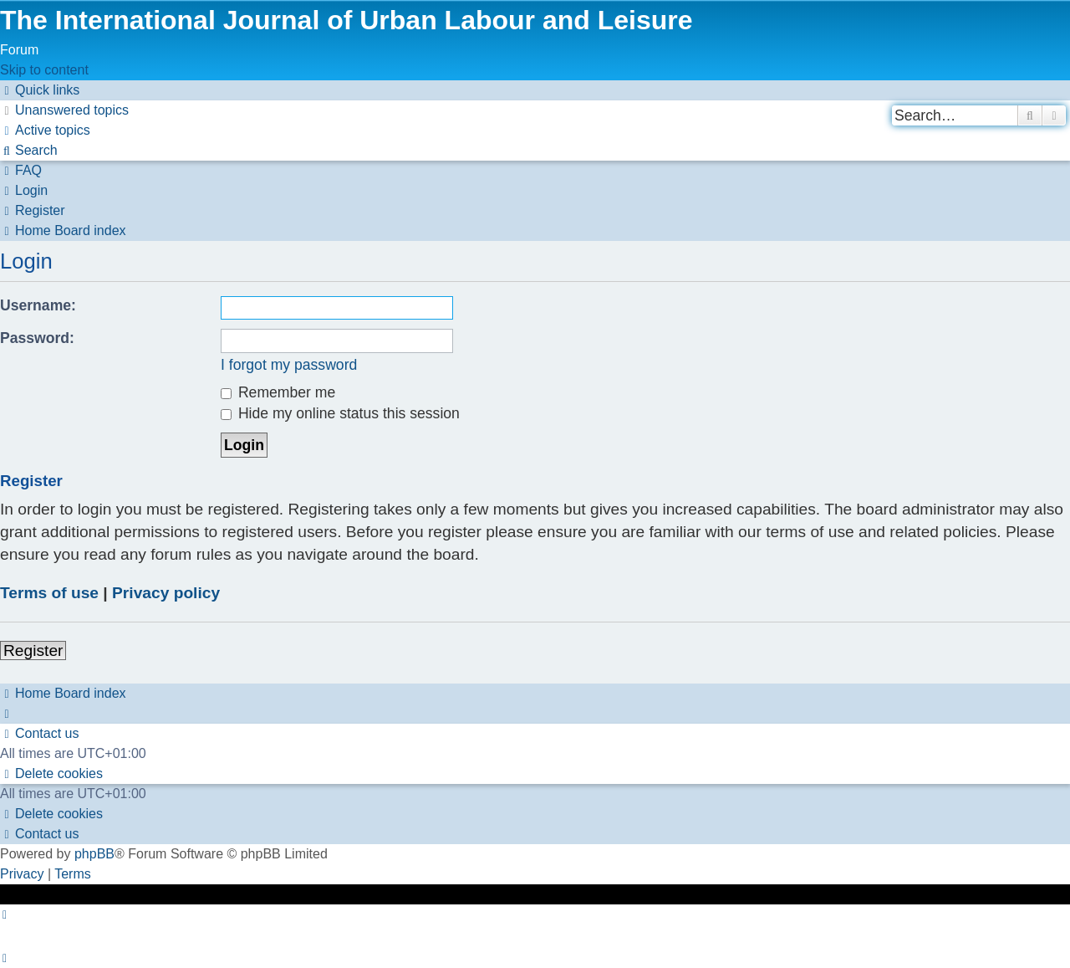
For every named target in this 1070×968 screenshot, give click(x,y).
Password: (37, 338)
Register (33, 650)
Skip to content (44, 70)
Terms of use (49, 593)
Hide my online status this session (340, 413)
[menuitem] (64, 110)
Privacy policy (166, 593)
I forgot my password (289, 364)
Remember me (278, 392)
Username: (38, 305)
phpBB (94, 854)
